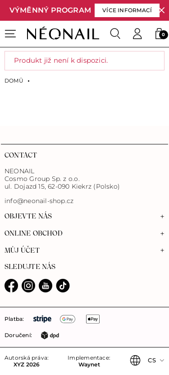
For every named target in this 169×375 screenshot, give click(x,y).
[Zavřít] (161, 10)
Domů (14, 81)
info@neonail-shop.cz (39, 201)
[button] (159, 33)
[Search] (115, 33)
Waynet (89, 364)
